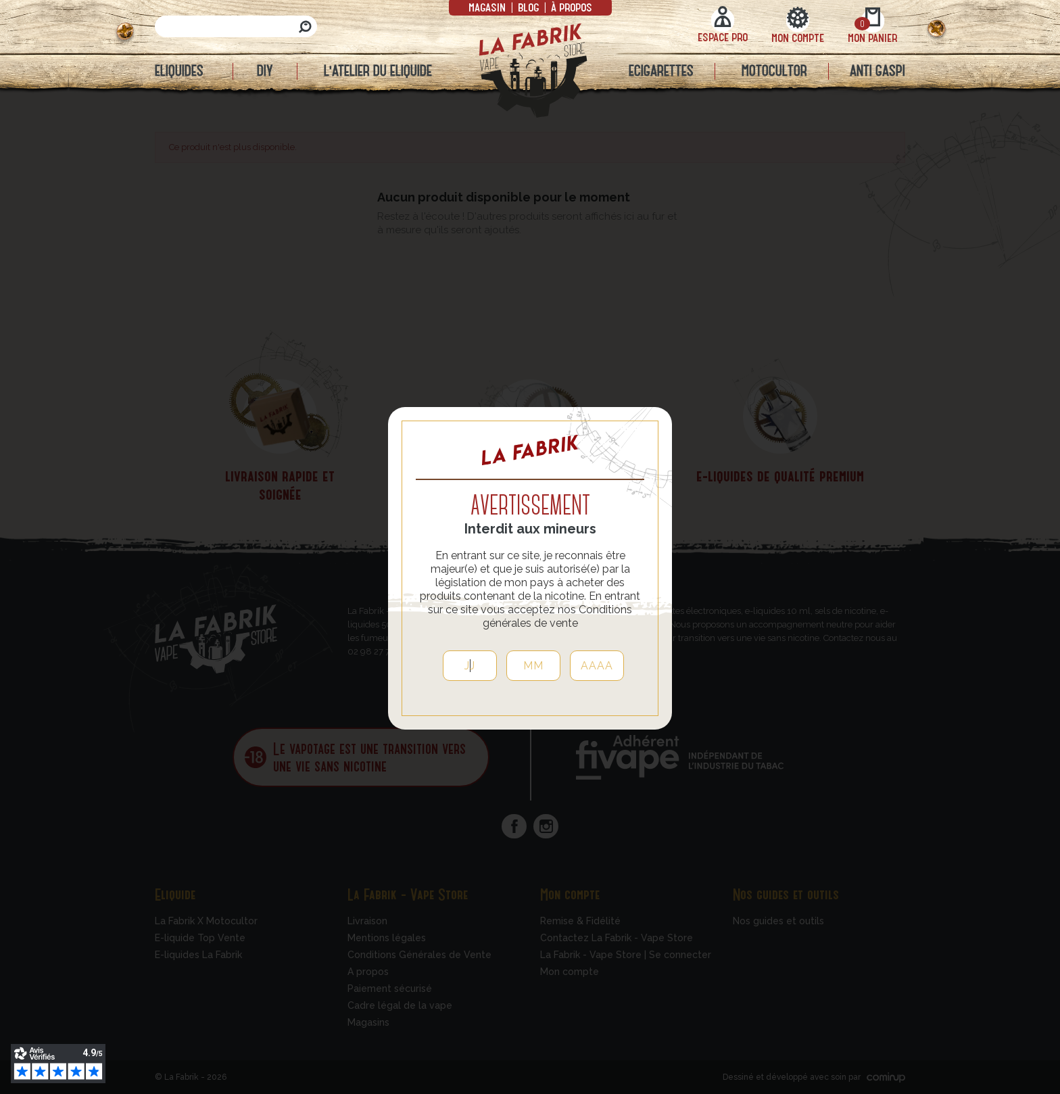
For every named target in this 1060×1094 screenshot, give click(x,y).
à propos (570, 6)
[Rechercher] (236, 26)
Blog (528, 6)
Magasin (488, 6)
